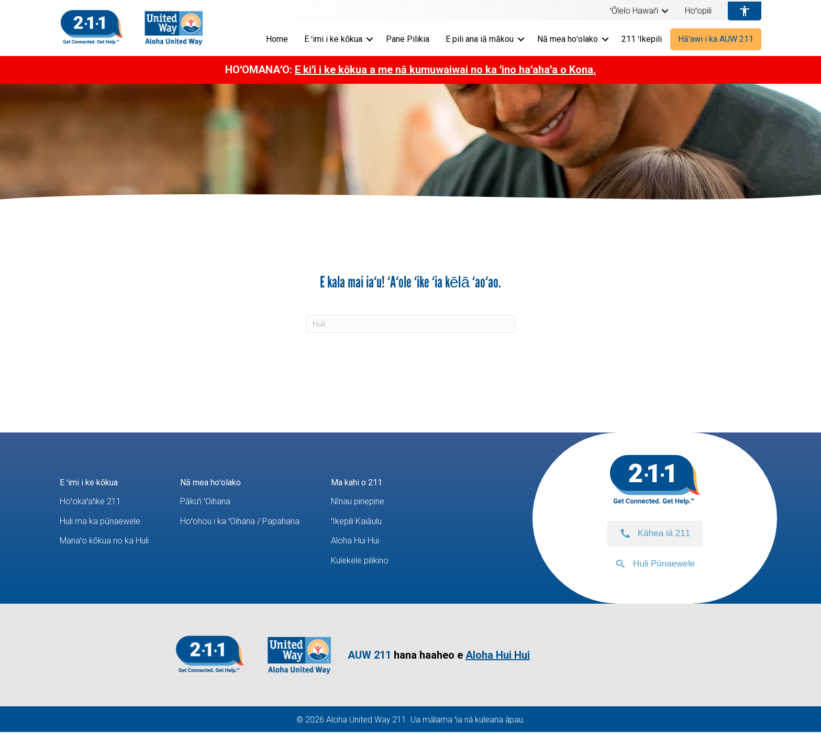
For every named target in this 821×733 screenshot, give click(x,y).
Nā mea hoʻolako (567, 39)
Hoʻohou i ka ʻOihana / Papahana (250, 521)
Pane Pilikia (407, 39)
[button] (665, 11)
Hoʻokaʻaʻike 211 (92, 501)
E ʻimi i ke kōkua (333, 39)
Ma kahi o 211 (373, 481)
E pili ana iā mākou (480, 39)
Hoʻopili (698, 11)
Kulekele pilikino (377, 561)
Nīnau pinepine (375, 501)
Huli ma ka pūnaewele (104, 521)
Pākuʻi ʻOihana (213, 501)
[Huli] (410, 324)
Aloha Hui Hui (372, 541)
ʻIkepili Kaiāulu (373, 521)
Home (277, 39)
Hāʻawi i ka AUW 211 (715, 39)
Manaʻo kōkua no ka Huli (107, 541)
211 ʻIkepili (642, 39)
